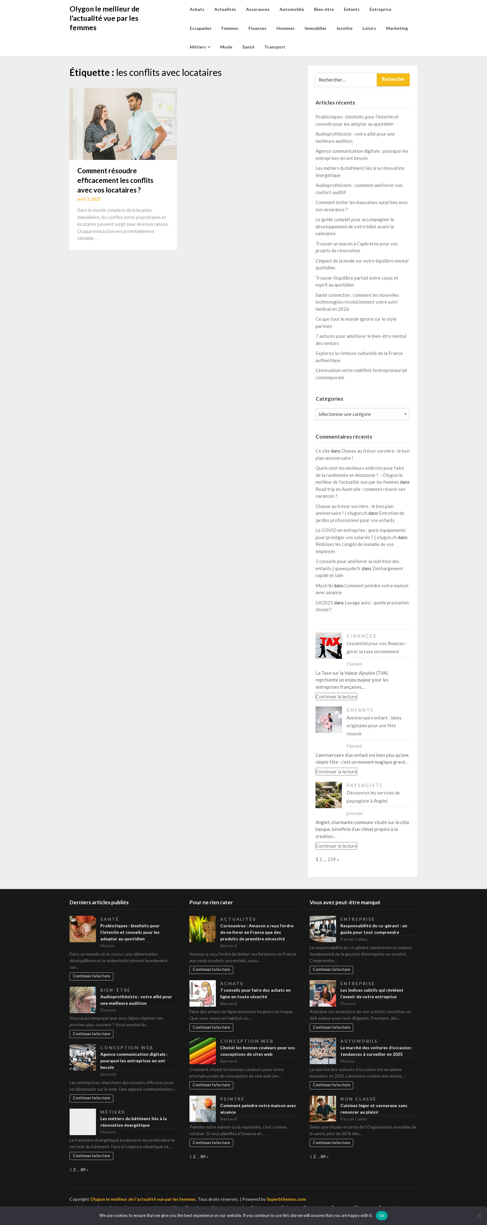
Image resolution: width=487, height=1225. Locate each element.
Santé (248, 46)
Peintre (232, 1099)
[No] (479, 1216)
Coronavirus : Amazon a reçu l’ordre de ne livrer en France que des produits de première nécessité (257, 932)
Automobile (292, 9)
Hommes (285, 28)
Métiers (198, 46)
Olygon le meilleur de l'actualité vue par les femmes (104, 18)
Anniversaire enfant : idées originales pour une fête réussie (374, 725)
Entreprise (380, 9)
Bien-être (324, 9)
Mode (226, 46)
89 (82, 1169)
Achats (197, 9)
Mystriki (324, 585)
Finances (257, 28)
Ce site (323, 451)
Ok (381, 1215)
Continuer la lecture (336, 696)
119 (331, 859)
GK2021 (324, 602)
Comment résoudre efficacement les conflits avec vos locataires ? (115, 180)
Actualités (225, 9)
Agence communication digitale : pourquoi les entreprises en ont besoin (134, 1060)
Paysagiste (365, 785)
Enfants (352, 9)
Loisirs (369, 28)
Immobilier (316, 28)
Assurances (258, 9)
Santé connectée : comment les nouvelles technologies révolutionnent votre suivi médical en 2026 (357, 302)
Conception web (126, 1047)
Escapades (201, 28)
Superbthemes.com (286, 1199)
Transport (274, 46)
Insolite (345, 28)
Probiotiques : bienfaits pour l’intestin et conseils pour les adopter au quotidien (130, 932)
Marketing (397, 28)
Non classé (358, 1099)
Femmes (230, 28)
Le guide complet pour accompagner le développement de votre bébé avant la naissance (355, 226)
